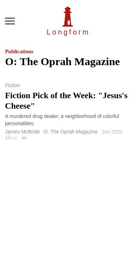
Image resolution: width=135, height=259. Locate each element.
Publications (19, 51)
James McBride (22, 132)
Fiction (12, 85)
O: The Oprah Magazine (71, 132)
